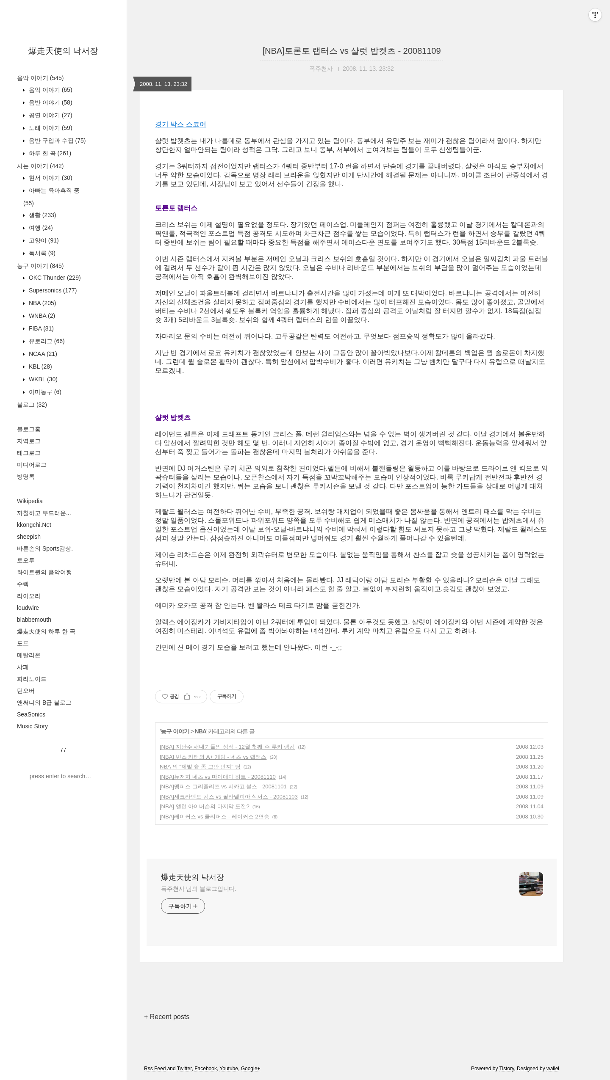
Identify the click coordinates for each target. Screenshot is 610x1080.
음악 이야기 (40, 77)
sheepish (29, 536)
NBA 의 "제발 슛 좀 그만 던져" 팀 (200, 766)
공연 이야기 (49, 115)
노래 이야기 (49, 127)
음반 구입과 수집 (56, 140)
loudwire (28, 607)
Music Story (32, 726)
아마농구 (44, 391)
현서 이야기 (49, 177)
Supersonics (52, 290)
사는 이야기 (40, 166)
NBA (41, 303)
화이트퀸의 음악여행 (44, 572)
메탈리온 (29, 655)
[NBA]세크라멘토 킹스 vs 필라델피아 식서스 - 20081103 (229, 796)
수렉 (23, 584)
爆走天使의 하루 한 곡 (46, 631)
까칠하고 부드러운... (44, 513)
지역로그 (29, 441)
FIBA (40, 328)
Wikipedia (30, 501)
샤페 (23, 667)
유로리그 (46, 341)
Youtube (228, 1069)
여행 (40, 227)
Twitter (184, 1069)
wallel (552, 1069)
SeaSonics (31, 714)
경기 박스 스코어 (180, 124)
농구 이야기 (40, 265)
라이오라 (29, 595)
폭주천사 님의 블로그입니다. (198, 888)
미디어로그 (32, 464)
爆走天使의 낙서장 (63, 50)
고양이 (43, 240)
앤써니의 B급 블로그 (44, 702)
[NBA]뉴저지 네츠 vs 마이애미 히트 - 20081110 (218, 777)
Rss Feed (155, 1069)
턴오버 (26, 690)
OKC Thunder (54, 277)
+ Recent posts (166, 1016)
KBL (39, 366)
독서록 (41, 253)
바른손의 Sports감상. (45, 548)
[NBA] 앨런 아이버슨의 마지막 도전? (205, 806)
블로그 (32, 404)
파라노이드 (32, 678)
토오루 (26, 560)
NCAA (42, 353)
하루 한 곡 (49, 153)
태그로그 (29, 452)
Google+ (251, 1069)
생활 (41, 215)
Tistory (506, 1069)
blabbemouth (34, 619)
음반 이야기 (49, 102)
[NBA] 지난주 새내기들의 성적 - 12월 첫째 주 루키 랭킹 (227, 747)
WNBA (41, 315)
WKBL (42, 379)
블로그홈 (29, 429)
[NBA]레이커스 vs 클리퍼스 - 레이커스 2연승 (214, 816)
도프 (23, 643)
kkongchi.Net (34, 524)
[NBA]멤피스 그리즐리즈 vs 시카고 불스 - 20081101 (223, 786)
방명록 (26, 476)
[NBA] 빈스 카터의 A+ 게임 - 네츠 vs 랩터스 (213, 757)
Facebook (205, 1069)
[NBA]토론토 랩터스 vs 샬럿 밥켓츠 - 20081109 (351, 50)
